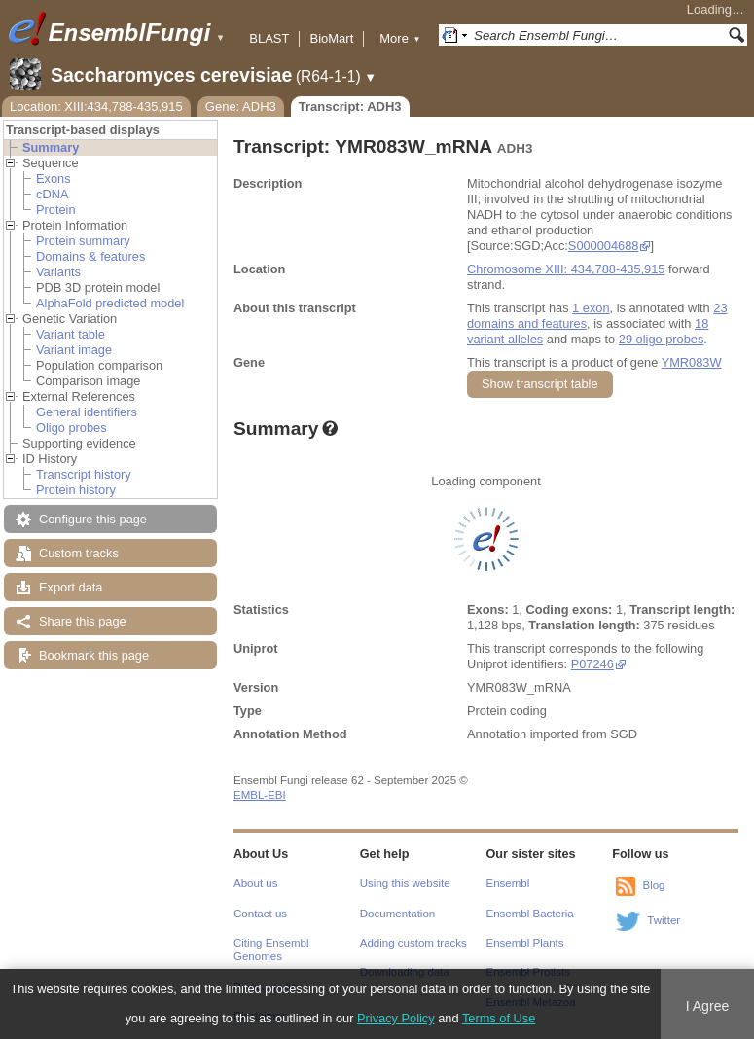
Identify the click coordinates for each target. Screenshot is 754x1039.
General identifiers (86, 412)
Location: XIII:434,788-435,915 (96, 106)
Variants (58, 272)
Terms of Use (498, 1018)
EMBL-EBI (259, 795)
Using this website (405, 883)
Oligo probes (71, 427)
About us (255, 883)
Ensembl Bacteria (530, 913)
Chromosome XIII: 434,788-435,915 (565, 269)
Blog (653, 885)
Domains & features (90, 256)
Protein (56, 209)
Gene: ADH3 (240, 106)
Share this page (82, 621)
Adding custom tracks (413, 943)
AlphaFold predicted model (110, 303)
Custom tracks (79, 553)
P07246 (592, 664)
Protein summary (83, 240)
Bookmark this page (94, 655)
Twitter (663, 920)
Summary (50, 147)
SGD (623, 734)
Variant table (70, 334)
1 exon (590, 308)
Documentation (397, 913)
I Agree (708, 1006)
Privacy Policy (396, 1018)
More (399, 38)
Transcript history (83, 474)
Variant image (74, 349)
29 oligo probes (661, 339)
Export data (70, 587)
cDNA (52, 194)
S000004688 (603, 245)
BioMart (331, 38)
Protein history (76, 490)
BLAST (269, 38)
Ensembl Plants (525, 943)
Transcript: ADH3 (350, 106)
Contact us (260, 913)
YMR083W (692, 362)
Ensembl (508, 883)
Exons (53, 178)
